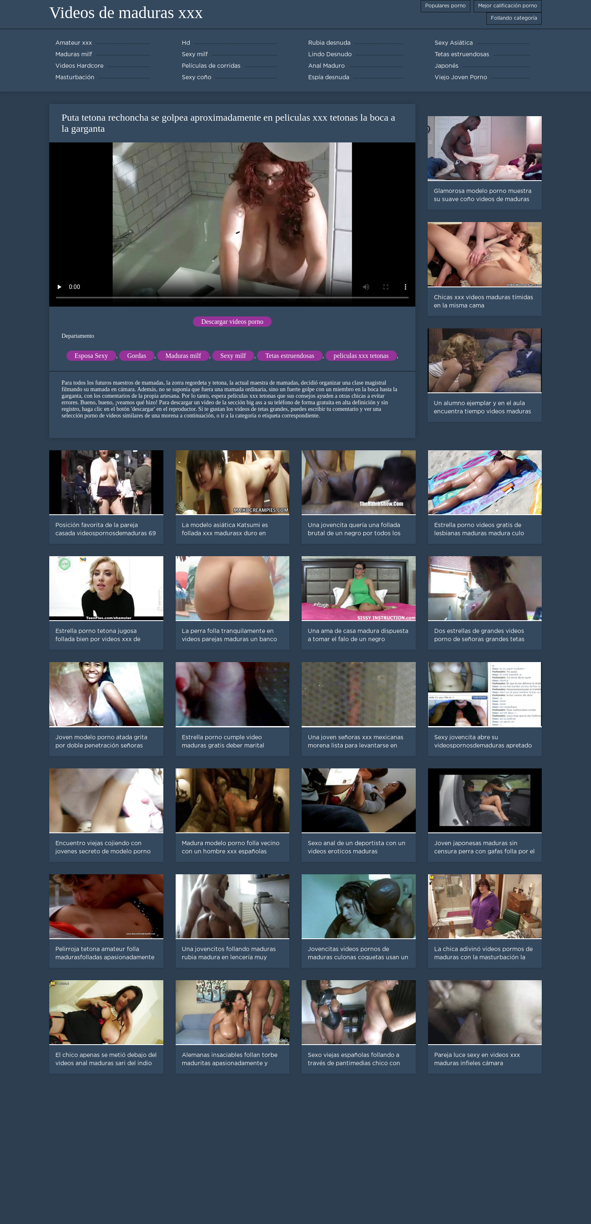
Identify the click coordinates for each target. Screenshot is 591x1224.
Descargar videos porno (232, 321)
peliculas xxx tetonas (361, 355)
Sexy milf (233, 355)
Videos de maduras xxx (126, 12)
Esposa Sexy (91, 355)
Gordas (136, 355)
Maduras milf (183, 355)
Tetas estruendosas (289, 355)
